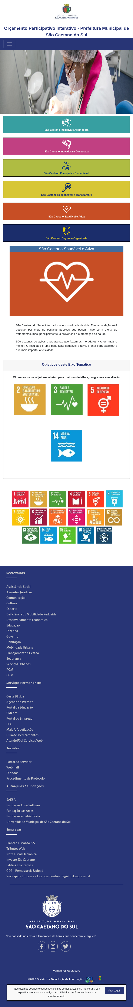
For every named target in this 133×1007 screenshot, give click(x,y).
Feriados (12, 773)
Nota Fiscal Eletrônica (21, 854)
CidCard (11, 713)
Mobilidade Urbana (19, 647)
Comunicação (16, 598)
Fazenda (12, 631)
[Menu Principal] (9, 44)
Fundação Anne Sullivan (23, 805)
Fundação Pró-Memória (23, 816)
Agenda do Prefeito (19, 702)
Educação (13, 625)
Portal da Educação (19, 707)
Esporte (11, 609)
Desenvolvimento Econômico (27, 620)
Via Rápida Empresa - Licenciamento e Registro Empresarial (48, 876)
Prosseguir (114, 990)
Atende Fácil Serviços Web (24, 741)
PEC (9, 724)
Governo (12, 636)
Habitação (13, 642)
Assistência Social (18, 587)
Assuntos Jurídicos (19, 592)
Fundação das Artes (20, 811)
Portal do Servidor (18, 762)
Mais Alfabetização (19, 729)
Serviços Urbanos (18, 664)
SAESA (11, 800)
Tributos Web (15, 849)
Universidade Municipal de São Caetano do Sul (38, 822)
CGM (9, 675)
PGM (9, 670)
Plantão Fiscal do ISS (20, 843)
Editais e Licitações (19, 865)
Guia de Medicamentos (22, 735)
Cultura (11, 603)
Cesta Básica (15, 696)
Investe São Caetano (20, 860)
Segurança (13, 658)
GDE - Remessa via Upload (24, 871)
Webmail (12, 767)
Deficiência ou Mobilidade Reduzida (31, 614)
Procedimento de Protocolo (25, 778)
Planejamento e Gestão (22, 653)
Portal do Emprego (19, 718)
